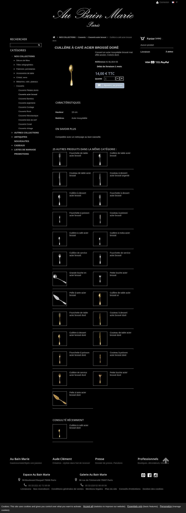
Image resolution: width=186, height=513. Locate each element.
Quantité (98, 79)
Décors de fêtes (23, 63)
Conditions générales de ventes (68, 495)
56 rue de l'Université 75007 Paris (96, 480)
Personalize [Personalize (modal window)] (166, 506)
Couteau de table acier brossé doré (120, 333)
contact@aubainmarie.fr (150, 481)
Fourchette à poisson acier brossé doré (79, 353)
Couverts (20, 89)
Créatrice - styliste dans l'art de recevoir (71, 463)
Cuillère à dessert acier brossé (78, 194)
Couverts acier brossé (28, 97)
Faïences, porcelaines (25, 72)
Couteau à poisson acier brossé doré (119, 353)
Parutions (118, 463)
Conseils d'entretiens (129, 495)
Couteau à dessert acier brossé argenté (119, 174)
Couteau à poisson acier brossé (119, 214)
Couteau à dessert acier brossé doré (118, 313)
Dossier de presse (103, 463)
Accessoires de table (25, 76)
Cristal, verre (21, 80)
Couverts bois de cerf (28, 123)
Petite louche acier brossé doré (118, 373)
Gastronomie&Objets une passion (26, 463)
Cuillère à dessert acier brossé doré (78, 333)
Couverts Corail (25, 127)
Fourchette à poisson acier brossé (79, 214)
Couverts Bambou (26, 102)
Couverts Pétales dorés (28, 93)
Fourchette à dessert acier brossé (120, 194)
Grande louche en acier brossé (78, 273)
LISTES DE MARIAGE (25, 152)
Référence (100, 62)
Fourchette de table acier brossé (79, 154)
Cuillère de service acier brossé (78, 254)
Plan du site (111, 495)
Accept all (88, 506)
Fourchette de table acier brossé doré (79, 313)
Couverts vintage (26, 131)
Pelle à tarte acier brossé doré (78, 393)
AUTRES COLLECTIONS (26, 135)
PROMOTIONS (21, 157)
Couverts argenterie (27, 106)
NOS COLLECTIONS (24, 59)
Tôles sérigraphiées (24, 68)
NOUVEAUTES (21, 144)
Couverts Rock (25, 114)
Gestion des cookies (153, 495)
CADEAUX (19, 148)
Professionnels (148, 459)
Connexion (162, 2)
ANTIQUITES (20, 140)
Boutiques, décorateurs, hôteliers (153, 463)
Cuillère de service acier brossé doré (78, 373)
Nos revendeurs (41, 495)
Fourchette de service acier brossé (120, 254)
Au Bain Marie (19, 459)
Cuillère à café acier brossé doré (79, 426)
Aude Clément (62, 459)
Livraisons (26, 495)
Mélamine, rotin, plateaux (27, 85)
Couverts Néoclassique (28, 119)
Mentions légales (94, 495)
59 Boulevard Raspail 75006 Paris (39, 480)
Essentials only (135, 506)
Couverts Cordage (26, 110)
